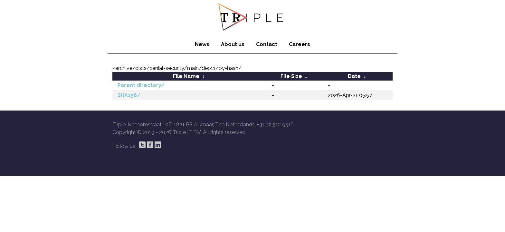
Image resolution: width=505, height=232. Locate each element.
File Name (186, 76)
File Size (291, 76)
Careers (299, 44)
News (202, 44)
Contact (266, 44)
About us (232, 44)
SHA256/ (129, 95)
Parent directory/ (141, 85)
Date (354, 76)
